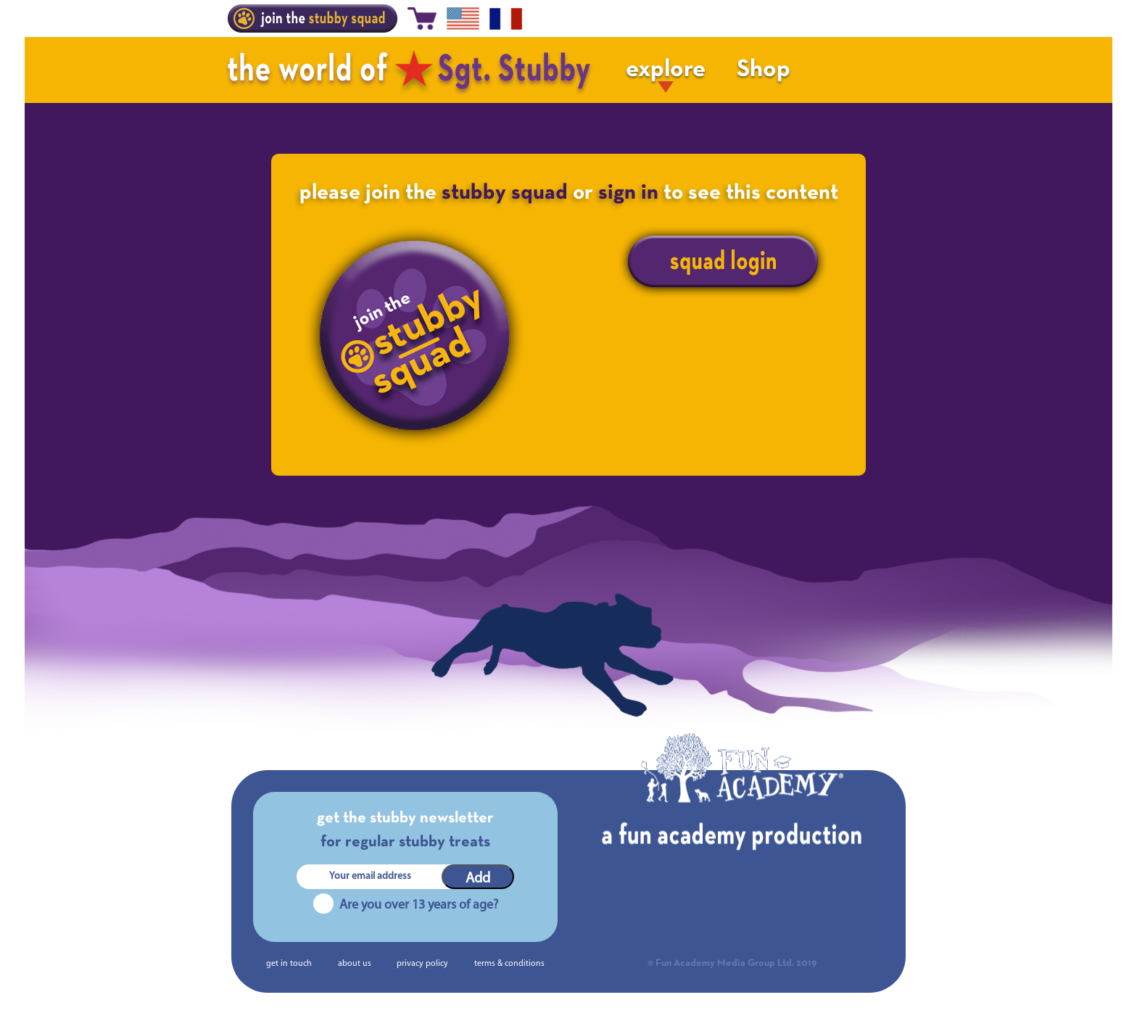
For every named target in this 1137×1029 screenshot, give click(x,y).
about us (354, 963)
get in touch (289, 963)
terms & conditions (509, 963)
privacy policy (422, 963)
